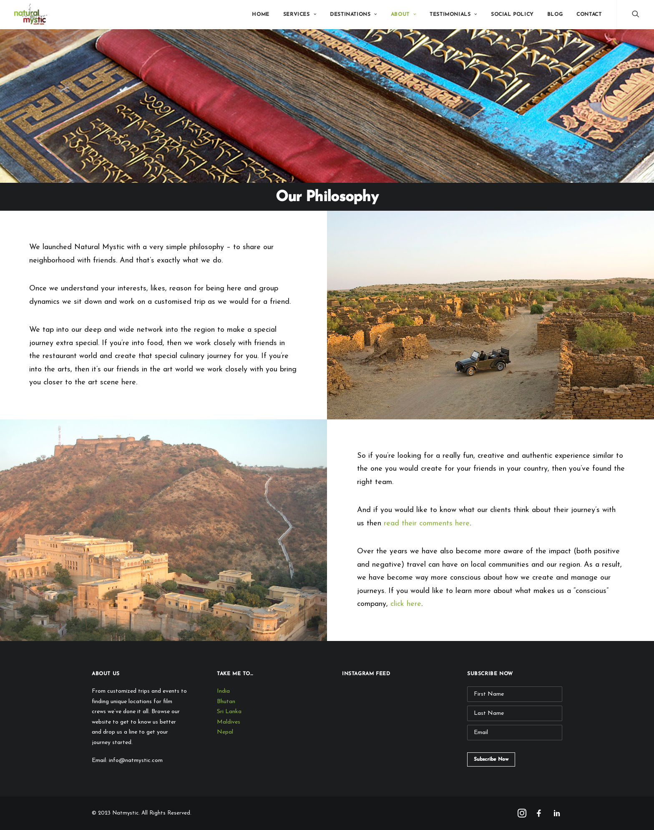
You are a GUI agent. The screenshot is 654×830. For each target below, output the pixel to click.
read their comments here (427, 523)
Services (299, 14)
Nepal (225, 732)
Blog (555, 14)
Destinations (353, 14)
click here (405, 604)
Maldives (228, 722)
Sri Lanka (229, 712)
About (403, 14)
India (223, 691)
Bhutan (226, 702)
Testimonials (453, 14)
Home (260, 14)
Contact (588, 14)
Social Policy (512, 14)
